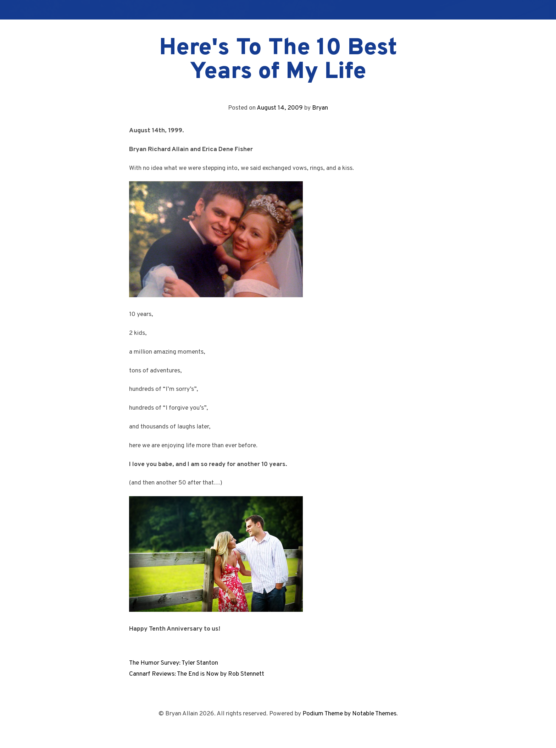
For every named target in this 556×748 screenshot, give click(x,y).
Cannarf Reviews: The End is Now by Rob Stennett (196, 674)
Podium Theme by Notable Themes (349, 714)
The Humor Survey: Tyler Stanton (173, 663)
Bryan (320, 108)
